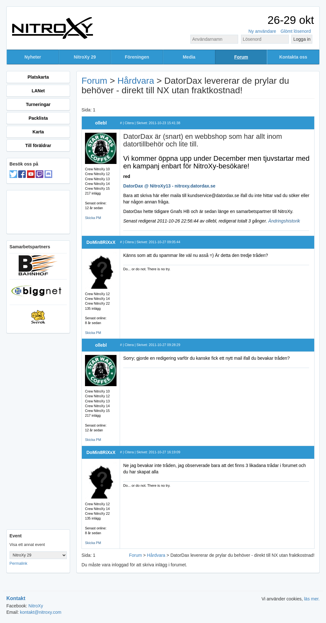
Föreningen (137, 57)
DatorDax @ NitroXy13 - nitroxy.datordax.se (169, 185)
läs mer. (312, 598)
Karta (38, 131)
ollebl (101, 122)
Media (189, 57)
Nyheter (33, 57)
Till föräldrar (38, 145)
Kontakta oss (293, 57)
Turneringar (38, 104)
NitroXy (35, 605)
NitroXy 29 (85, 57)
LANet (38, 90)
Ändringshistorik (284, 220)
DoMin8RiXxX (100, 242)
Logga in (301, 39)
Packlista (38, 118)
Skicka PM (93, 218)
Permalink (18, 563)
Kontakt (15, 598)
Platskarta (38, 77)
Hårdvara (135, 81)
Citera (129, 123)
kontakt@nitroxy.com (40, 612)
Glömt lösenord (295, 31)
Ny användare (262, 31)
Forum (241, 57)
